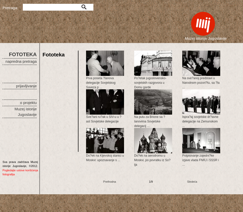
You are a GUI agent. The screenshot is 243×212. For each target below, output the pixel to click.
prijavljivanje (26, 86)
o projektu (28, 102)
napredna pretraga (21, 61)
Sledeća (192, 181)
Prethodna (109, 181)
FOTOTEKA (23, 54)
